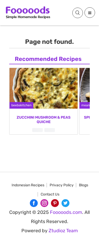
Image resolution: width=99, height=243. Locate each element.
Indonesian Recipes (28, 185)
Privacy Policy (62, 185)
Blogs (83, 185)
